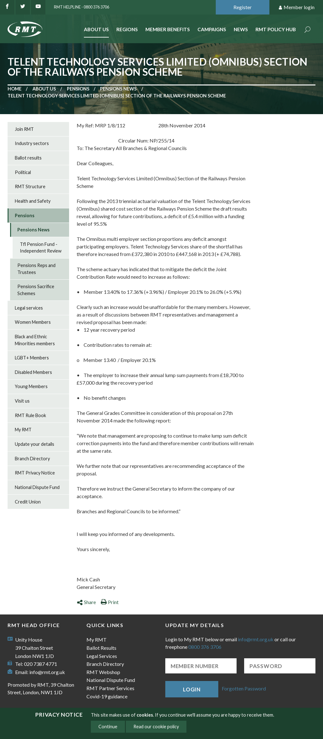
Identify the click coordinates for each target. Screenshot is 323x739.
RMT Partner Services (110, 688)
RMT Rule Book (30, 415)
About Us (96, 29)
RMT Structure (30, 186)
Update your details (34, 444)
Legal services (29, 308)
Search (307, 30)
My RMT (23, 429)
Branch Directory (32, 458)
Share (86, 602)
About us (44, 88)
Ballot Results (101, 648)
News (241, 29)
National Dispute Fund (37, 487)
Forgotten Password (244, 688)
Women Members (33, 322)
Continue (107, 726)
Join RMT (24, 129)
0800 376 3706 (204, 647)
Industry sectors (32, 143)
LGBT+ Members (32, 357)
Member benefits (167, 29)
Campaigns (211, 29)
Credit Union (28, 501)
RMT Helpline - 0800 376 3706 (81, 6)
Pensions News (118, 88)
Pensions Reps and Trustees (36, 269)
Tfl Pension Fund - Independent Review (41, 247)
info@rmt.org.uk (47, 672)
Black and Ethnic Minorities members (35, 340)
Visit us (22, 401)
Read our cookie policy (156, 726)
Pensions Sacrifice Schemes (35, 290)
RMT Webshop (103, 672)
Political (23, 172)
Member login (296, 7)
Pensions (78, 88)
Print (110, 602)
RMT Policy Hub (275, 29)
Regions (127, 29)
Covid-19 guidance (106, 696)
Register (242, 7)
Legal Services (101, 656)
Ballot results (28, 157)
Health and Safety (32, 201)
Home (14, 88)
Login (192, 689)
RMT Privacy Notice (35, 472)
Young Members (31, 386)
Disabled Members (33, 372)
